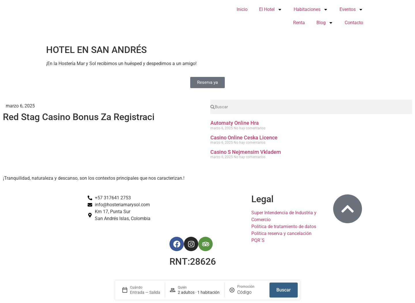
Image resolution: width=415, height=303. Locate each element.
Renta (299, 22)
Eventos (351, 9)
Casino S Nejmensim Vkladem (245, 152)
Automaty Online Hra (234, 123)
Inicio (242, 9)
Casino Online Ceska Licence (244, 138)
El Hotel (270, 9)
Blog (324, 23)
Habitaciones (311, 9)
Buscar (283, 290)
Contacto (354, 22)
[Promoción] (251, 292)
